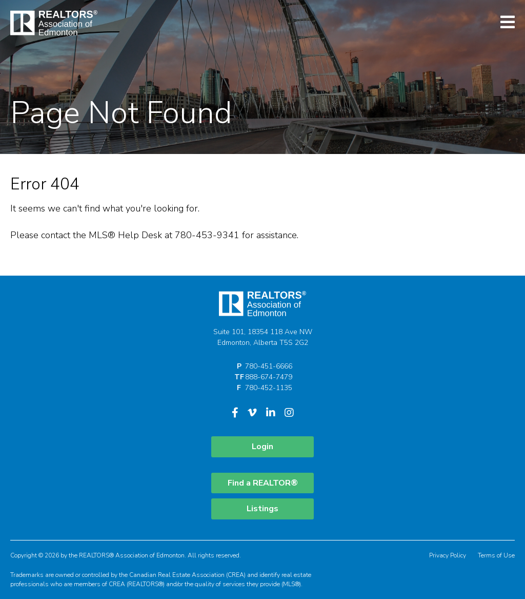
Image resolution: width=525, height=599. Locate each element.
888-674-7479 (268, 377)
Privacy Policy (447, 555)
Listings (262, 508)
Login (262, 446)
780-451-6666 (268, 366)
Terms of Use (496, 555)
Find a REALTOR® (263, 483)
